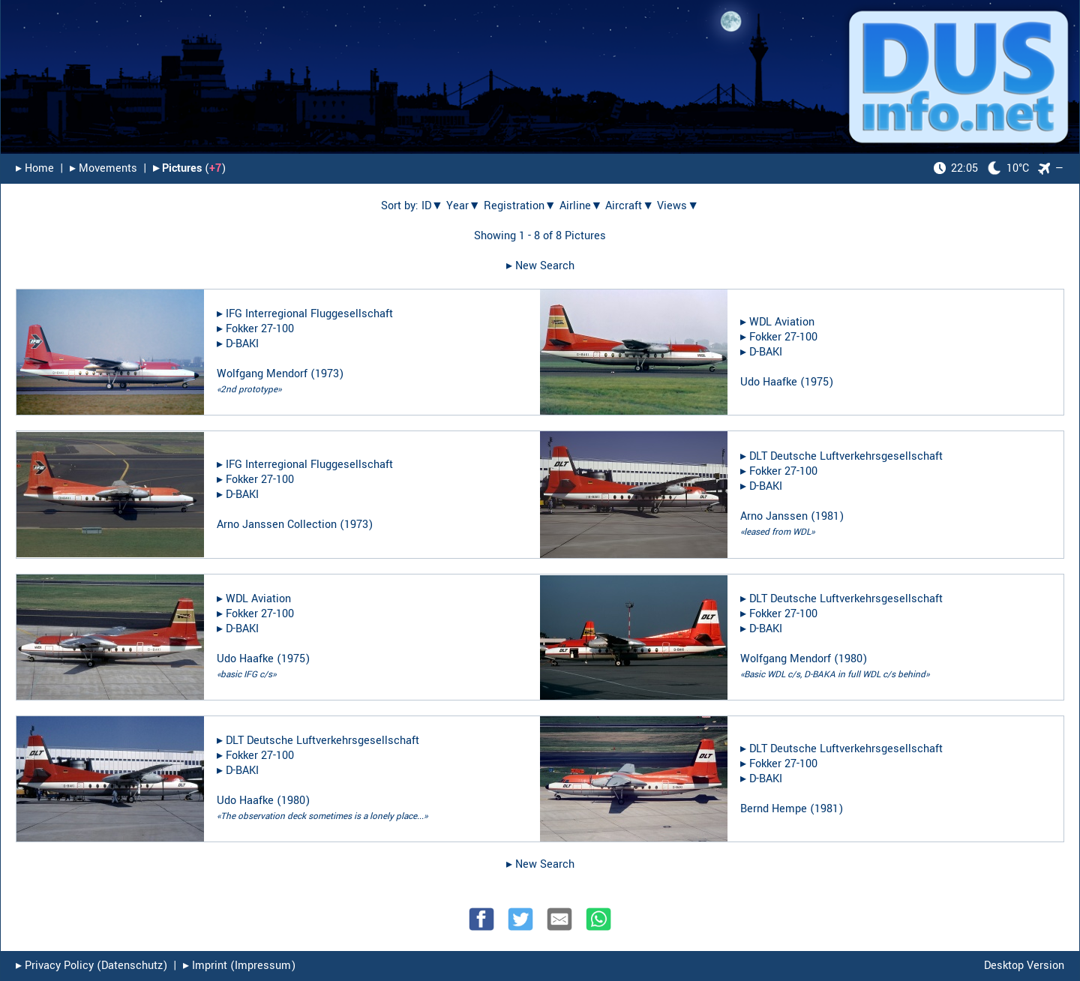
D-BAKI (242, 344)
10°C (981, 168)
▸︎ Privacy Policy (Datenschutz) (91, 966)
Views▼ (678, 206)
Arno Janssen (774, 516)
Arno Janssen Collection (277, 524)
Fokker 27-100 (260, 329)
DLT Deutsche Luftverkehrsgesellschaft (846, 456)
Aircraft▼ (629, 206)
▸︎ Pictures (177, 168)
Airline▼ (581, 206)
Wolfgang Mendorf (262, 374)
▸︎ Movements (103, 168)
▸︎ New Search (540, 266)
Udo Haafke (768, 382)
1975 (817, 382)
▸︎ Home (35, 168)
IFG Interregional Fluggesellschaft (309, 314)
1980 (850, 659)
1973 (327, 374)
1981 (827, 516)
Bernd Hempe (773, 809)
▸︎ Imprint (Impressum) (239, 966)
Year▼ (463, 206)
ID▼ (432, 206)
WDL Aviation (781, 322)
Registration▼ (520, 206)
